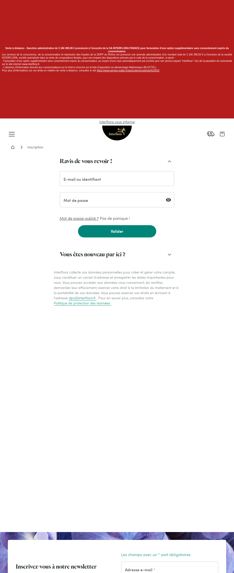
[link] (210, 134)
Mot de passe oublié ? (79, 218)
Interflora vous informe (117, 122)
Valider (117, 231)
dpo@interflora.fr (83, 298)
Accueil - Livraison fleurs (13, 147)
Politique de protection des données (82, 303)
